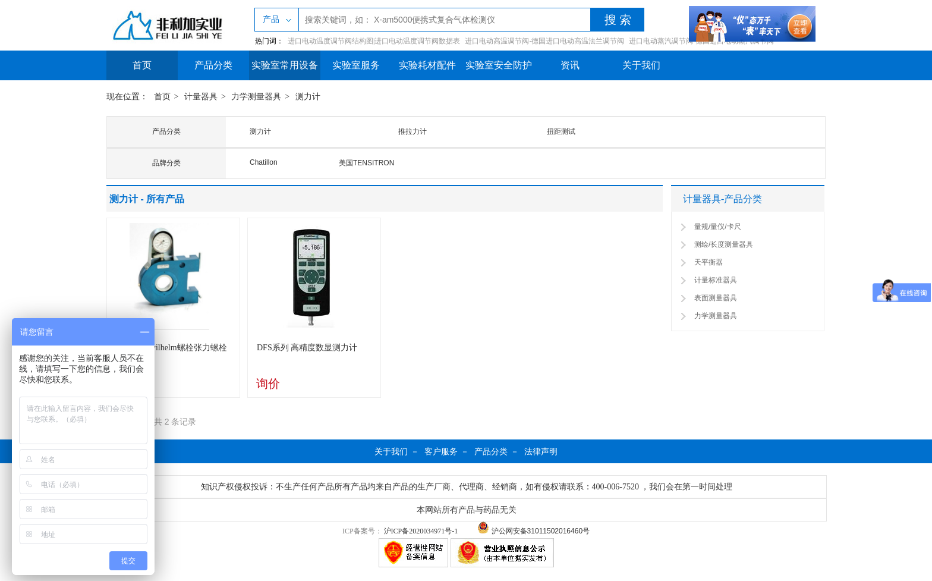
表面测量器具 (715, 298)
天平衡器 (708, 262)
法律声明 (541, 451)
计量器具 (201, 96)
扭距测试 (561, 131)
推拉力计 (412, 131)
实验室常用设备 (284, 65)
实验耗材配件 (427, 65)
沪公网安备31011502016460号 (533, 531)
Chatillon (264, 162)
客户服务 (441, 451)
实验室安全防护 (498, 65)
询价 (268, 383)
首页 (142, 65)
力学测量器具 (256, 96)
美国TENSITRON (366, 163)
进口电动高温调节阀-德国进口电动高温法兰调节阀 (544, 41)
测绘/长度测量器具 (723, 244)
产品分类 (213, 65)
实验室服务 (356, 65)
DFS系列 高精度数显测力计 (307, 347)
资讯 (570, 65)
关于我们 (641, 65)
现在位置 (123, 96)
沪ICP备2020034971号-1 (421, 531)
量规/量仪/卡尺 (717, 226)
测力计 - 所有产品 (146, 199)
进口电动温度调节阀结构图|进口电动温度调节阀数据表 (374, 41)
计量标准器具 (715, 280)
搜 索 (617, 19)
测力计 (307, 96)
